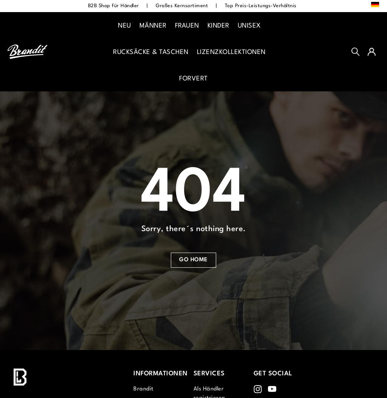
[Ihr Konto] (371, 51)
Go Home (193, 260)
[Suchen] (356, 51)
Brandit (143, 389)
